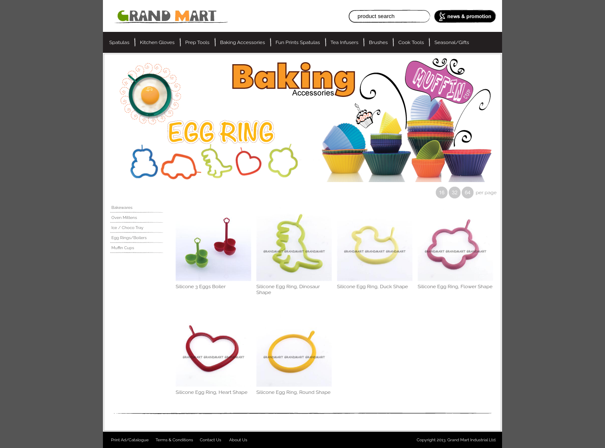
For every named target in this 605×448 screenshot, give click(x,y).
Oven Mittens (124, 217)
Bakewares (121, 207)
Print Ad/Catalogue (130, 440)
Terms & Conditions (174, 440)
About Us (238, 440)
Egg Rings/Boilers (129, 237)
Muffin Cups (122, 247)
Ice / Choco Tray (127, 227)
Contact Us (210, 440)
